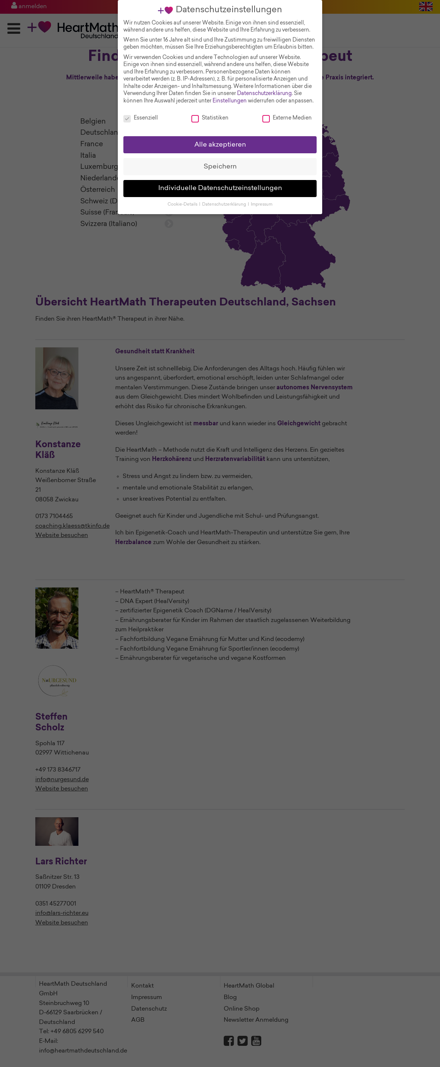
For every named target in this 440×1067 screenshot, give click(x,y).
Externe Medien (287, 112)
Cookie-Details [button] (183, 199)
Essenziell (140, 112)
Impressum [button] (261, 199)
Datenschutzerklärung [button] (224, 199)
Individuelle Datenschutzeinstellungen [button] (220, 182)
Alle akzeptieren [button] (220, 138)
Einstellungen (230, 95)
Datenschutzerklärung (264, 88)
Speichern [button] (220, 160)
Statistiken (210, 112)
